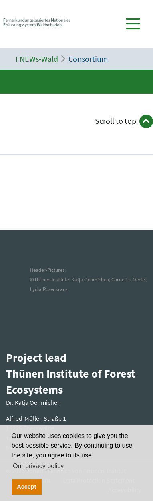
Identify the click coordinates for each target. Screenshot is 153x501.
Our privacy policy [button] (38, 466)
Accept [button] (26, 486)
